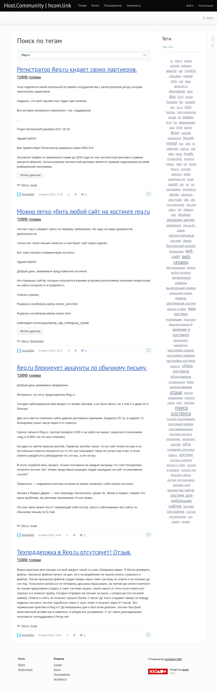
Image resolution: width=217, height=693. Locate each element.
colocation (175, 76)
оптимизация (177, 382)
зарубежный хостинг (181, 303)
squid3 (173, 184)
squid (190, 179)
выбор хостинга (181, 272)
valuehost (186, 194)
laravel (188, 127)
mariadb (186, 133)
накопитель (181, 345)
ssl (187, 184)
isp (175, 122)
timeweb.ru (189, 189)
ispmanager (187, 122)
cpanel (188, 76)
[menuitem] (82, 5)
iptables (188, 117)
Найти (209, 17)
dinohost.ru (180, 86)
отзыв (33, 185)
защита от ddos (176, 309)
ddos (188, 81)
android (174, 65)
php (171, 154)
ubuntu (174, 194)
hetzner (170, 112)
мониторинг (181, 340)
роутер (176, 444)
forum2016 (28, 350)
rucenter (186, 169)
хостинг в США (175, 465)
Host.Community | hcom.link (37, 5)
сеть (187, 444)
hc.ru (180, 107)
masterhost (174, 138)
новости (175, 366)
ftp (181, 102)
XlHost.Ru (189, 225)
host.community (186, 112)
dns (172, 96)
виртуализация (175, 267)
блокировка (37, 341)
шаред (176, 521)
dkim (190, 91)
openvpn (172, 148)
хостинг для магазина (180, 480)
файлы (172, 455)
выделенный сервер (181, 288)
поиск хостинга (181, 410)
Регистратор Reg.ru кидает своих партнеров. (77, 69)
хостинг (186, 455)
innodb (172, 117)
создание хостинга (180, 449)
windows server (181, 220)
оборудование (180, 377)
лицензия (189, 319)
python (170, 164)
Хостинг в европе (181, 460)
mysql (171, 143)
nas (181, 143)
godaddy (190, 102)
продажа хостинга (181, 434)
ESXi (180, 97)
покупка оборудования (181, 419)
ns (193, 143)
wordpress (174, 225)
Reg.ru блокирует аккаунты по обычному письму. (82, 367)
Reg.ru (25, 185)
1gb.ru (178, 60)
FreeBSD (171, 102)
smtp (187, 174)
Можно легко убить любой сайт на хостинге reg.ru (83, 211)
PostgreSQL (174, 159)
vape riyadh (175, 199)
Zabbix (181, 230)
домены (180, 298)
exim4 (189, 97)
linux (175, 132)
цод (190, 516)
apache (171, 71)
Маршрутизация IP (181, 324)
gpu (172, 107)
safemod (176, 174)
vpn (173, 215)
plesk (179, 154)
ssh (182, 184)
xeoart (185, 669)
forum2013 (28, 635)
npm (187, 143)
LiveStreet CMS (173, 659)
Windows (184, 215)
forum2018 (28, 194)
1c (171, 60)
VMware (188, 209)
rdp (185, 164)
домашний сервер (181, 293)
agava (188, 60)
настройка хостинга (181, 361)
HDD (188, 107)
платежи (189, 402)
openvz (184, 148)
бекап (187, 241)
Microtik (188, 138)
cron (174, 81)
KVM (179, 127)
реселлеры (173, 439)
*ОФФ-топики (29, 77)
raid (178, 164)
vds (186, 199)
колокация (174, 319)
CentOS (190, 71)
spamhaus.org (176, 179)
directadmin (177, 91)
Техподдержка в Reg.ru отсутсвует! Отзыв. (74, 552)
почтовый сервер (180, 424)
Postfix (188, 154)
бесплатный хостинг (181, 246)
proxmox (189, 159)
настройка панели (181, 350)
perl (193, 148)
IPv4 (169, 122)
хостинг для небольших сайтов (181, 500)
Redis (192, 164)
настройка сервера (181, 355)
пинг (179, 402)
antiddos (186, 65)
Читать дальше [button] (30, 175)
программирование (181, 429)
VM (179, 209)
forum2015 (28, 535)
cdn (180, 71)
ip (179, 117)
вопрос (191, 267)
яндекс (186, 521)
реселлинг (188, 439)
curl (181, 81)
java (172, 127)
